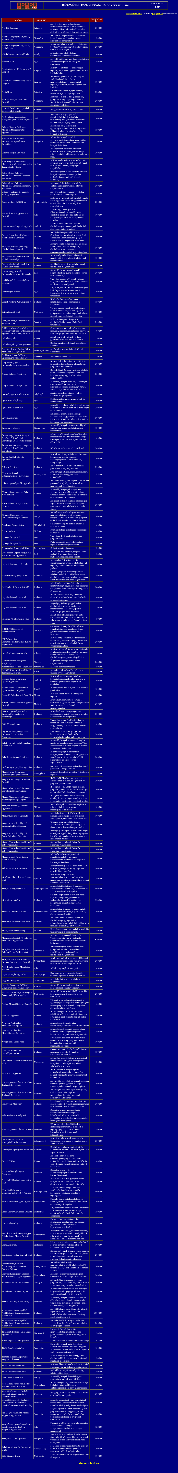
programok (157, 13)
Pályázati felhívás (134, 13)
